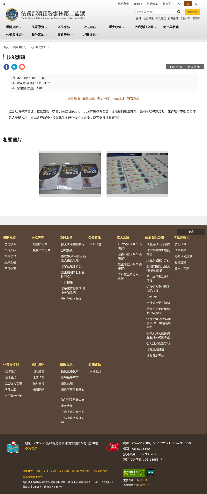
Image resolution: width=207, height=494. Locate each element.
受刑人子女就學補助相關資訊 (158, 311)
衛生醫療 (180, 250)
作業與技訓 (14, 34)
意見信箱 (152, 3)
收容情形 (39, 377)
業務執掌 (10, 268)
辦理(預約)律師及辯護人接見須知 (73, 258)
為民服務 (63, 27)
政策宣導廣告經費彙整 (158, 252)
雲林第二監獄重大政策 (129, 276)
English (138, 3)
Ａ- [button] (179, 3)
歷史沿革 (10, 244)
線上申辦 (64, 471)
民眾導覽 (38, 27)
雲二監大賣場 (13, 383)
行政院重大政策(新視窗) (130, 246)
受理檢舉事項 (70, 377)
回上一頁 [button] (177, 66)
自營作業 (185, 18)
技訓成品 (10, 377)
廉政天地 (63, 34)
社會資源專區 (155, 355)
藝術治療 (103, 98)
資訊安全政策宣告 (33, 476)
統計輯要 (39, 383)
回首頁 (167, 3)
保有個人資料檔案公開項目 (158, 288)
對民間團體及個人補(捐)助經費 (158, 268)
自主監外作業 (13, 395)
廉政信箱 (67, 383)
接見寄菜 (161, 18)
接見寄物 (149, 18)
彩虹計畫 (180, 262)
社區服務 (67, 282)
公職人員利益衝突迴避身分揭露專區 (158, 335)
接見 (138, 18)
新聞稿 (196, 18)
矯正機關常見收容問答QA (73, 274)
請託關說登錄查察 (73, 399)
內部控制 (152, 296)
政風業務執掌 (70, 371)
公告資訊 (89, 27)
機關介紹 (12, 27)
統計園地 (38, 34)
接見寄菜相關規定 (73, 244)
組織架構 (10, 262)
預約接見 (67, 250)
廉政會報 (67, 405)
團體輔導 (88, 98)
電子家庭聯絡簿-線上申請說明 (73, 290)
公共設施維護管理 (158, 343)
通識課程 (133, 98)
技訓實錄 (10, 371)
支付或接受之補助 (158, 302)
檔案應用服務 (155, 349)
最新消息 (95, 244)
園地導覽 (39, 371)
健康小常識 (182, 268)
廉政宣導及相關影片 (73, 391)
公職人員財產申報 (73, 411)
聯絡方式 (28, 471)
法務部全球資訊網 (46, 471)
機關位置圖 (40, 244)
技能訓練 (16, 57)
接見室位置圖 (41, 250)
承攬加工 (10, 389)
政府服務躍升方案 (158, 260)
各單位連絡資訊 (71, 266)
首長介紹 (10, 250)
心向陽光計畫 (38, 47)
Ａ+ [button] (197, 3)
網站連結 (95, 371)
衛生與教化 (171, 27)
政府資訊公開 (144, 27)
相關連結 (89, 34)
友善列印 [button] (196, 66)
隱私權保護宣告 (81, 471)
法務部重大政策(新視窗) (130, 256)
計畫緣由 (74, 98)
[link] (6, 67)
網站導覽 (123, 3)
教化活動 (180, 244)
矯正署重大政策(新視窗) (130, 266)
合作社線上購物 (71, 298)
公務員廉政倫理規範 (73, 420)
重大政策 (115, 27)
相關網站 (39, 389)
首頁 (6, 47)
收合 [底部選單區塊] (191, 231)
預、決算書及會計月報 (158, 278)
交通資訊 (31, 448)
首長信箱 (10, 256)
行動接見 (173, 18)
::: (4, 3)
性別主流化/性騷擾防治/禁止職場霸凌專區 (158, 323)
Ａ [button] (188, 3)
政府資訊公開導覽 (158, 244)
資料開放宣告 (100, 471)
